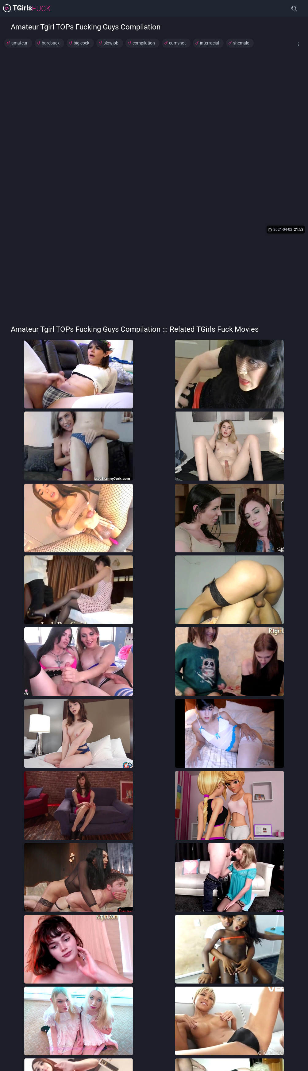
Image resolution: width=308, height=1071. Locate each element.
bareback (51, 43)
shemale (241, 43)
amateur (19, 43)
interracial (209, 43)
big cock (81, 43)
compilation (144, 43)
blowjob (110, 43)
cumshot (177, 43)
